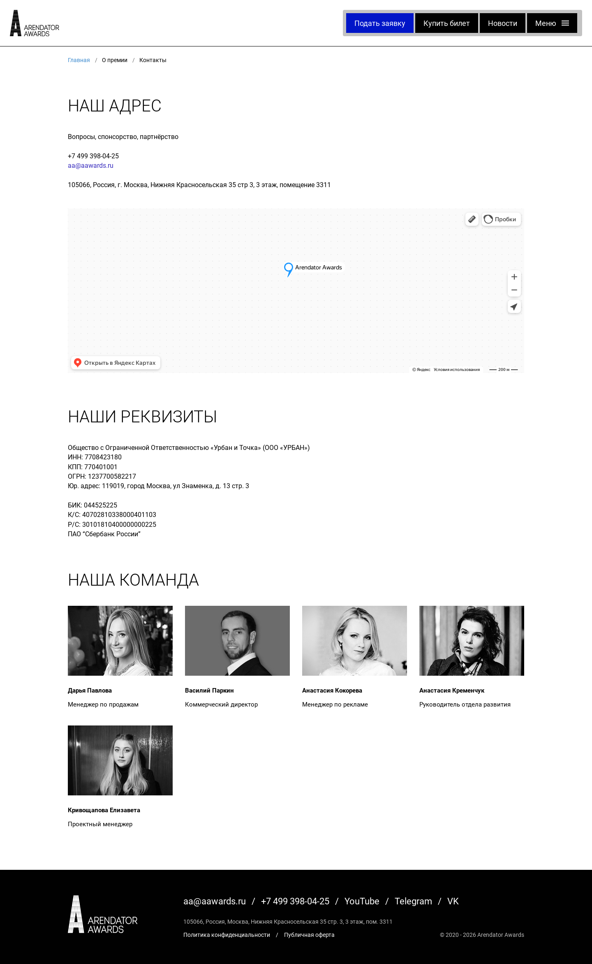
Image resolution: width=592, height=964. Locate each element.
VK (453, 901)
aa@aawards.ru (90, 165)
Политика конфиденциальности (226, 935)
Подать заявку (379, 23)
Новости (502, 23)
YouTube (362, 901)
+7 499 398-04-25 (93, 155)
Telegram (413, 901)
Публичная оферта (309, 935)
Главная (79, 60)
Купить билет (446, 23)
